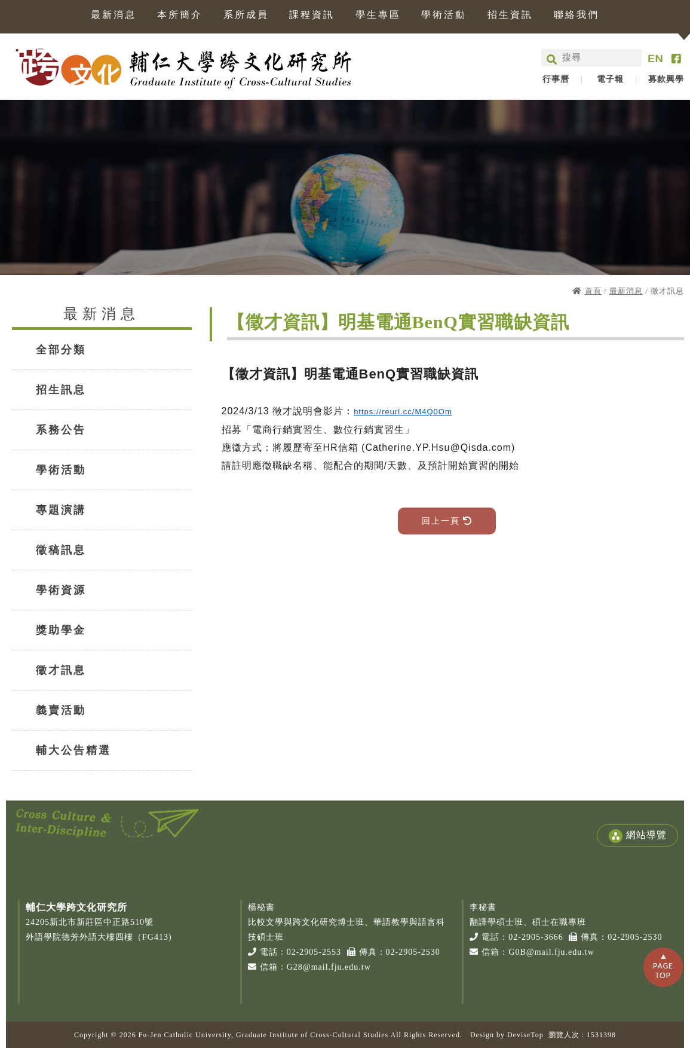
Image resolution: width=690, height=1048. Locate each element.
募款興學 (666, 79)
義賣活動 (61, 710)
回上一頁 (447, 521)
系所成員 (246, 15)
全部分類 (61, 350)
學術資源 (61, 590)
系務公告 (61, 430)
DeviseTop (525, 1035)
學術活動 (444, 15)
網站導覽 (637, 836)
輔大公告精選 (73, 750)
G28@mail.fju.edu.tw (329, 967)
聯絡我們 (576, 15)
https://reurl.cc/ (384, 411)
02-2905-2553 (314, 952)
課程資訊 (312, 15)
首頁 (593, 290)
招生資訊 (510, 15)
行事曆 (555, 79)
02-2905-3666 (535, 937)
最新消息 (113, 15)
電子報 (610, 79)
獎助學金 (61, 630)
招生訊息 (61, 390)
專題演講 (61, 510)
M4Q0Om (433, 411)
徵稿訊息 (61, 550)
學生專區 (378, 15)
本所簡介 (180, 15)
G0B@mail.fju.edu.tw (551, 952)
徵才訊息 (61, 670)
